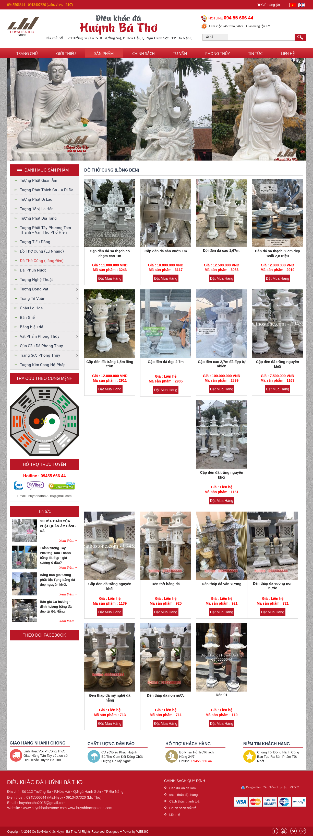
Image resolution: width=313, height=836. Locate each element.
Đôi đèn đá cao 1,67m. (221, 250)
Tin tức (255, 53)
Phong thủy (217, 53)
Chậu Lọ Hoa (31, 308)
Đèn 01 (221, 695)
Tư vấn (180, 53)
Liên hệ (288, 53)
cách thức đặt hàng (183, 795)
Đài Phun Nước (33, 270)
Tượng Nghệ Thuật (36, 279)
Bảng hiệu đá (31, 327)
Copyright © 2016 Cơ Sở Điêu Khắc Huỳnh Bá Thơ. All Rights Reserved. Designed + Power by (77, 831)
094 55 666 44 (238, 17)
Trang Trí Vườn (32, 298)
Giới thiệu (66, 53)
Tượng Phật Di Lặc (36, 199)
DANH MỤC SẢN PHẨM (47, 170)
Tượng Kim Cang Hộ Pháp (43, 365)
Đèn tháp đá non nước (166, 695)
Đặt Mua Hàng (109, 278)
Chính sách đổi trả (182, 808)
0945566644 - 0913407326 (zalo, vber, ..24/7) (40, 5)
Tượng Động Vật (34, 289)
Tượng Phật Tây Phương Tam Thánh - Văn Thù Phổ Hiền (45, 230)
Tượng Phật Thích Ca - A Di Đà (46, 190)
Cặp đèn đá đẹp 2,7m (166, 362)
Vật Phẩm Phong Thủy (39, 336)
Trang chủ (27, 53)
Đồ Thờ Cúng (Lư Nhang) (42, 251)
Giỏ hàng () (268, 5)
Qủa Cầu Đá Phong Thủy (41, 346)
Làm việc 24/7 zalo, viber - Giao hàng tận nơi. (240, 26)
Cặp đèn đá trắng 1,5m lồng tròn (109, 364)
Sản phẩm (104, 53)
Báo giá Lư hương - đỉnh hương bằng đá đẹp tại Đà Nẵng (55, 606)
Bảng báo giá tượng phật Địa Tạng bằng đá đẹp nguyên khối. (57, 579)
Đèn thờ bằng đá (166, 584)
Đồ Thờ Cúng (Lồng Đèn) (42, 260)
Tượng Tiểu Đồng (35, 242)
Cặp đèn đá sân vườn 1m (166, 251)
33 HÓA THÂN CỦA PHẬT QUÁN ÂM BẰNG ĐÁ (58, 526)
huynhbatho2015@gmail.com (49, 496)
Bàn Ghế (27, 317)
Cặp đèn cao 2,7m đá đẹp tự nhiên (221, 364)
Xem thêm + (68, 541)
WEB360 (142, 831)
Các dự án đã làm (182, 788)
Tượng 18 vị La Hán (37, 209)
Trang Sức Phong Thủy (40, 355)
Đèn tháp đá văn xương (222, 584)
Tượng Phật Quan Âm (38, 180)
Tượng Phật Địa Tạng (38, 218)
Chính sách (143, 53)
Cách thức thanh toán (185, 801)
